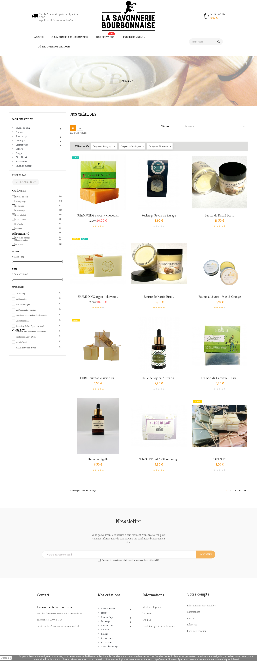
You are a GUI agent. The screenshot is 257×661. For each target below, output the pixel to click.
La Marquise (38, 299)
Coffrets (19, 148)
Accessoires (21, 161)
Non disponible (38, 240)
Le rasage (20, 140)
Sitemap (146, 619)
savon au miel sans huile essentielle (38, 331)
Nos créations (22, 119)
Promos (19, 131)
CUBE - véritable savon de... (98, 378)
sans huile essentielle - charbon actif (38, 315)
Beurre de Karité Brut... (220, 215)
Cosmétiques (22, 144)
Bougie (19, 153)
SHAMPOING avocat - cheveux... (98, 215)
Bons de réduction (196, 631)
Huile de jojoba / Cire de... (159, 378)
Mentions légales (151, 607)
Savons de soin (23, 127)
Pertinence (215, 126)
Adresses (192, 624)
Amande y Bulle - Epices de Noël (38, 326)
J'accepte (6, 658)
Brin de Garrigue (38, 304)
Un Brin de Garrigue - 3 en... (219, 378)
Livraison (147, 613)
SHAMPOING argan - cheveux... (98, 297)
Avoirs (190, 618)
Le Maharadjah (38, 320)
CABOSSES (219, 459)
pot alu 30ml (38, 342)
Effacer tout (26, 181)
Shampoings (21, 136)
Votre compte (198, 594)
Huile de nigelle (98, 459)
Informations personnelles (201, 605)
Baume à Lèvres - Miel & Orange (219, 297)
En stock (38, 244)
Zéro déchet (21, 157)
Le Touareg (38, 293)
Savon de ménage (24, 165)
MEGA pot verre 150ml (38, 347)
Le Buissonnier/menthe (38, 309)
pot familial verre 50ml (38, 336)
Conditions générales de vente (158, 626)
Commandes (193, 612)
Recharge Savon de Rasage (159, 215)
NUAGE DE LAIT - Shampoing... (159, 459)
